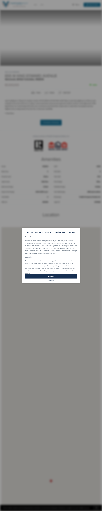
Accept (51, 276)
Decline (51, 281)
